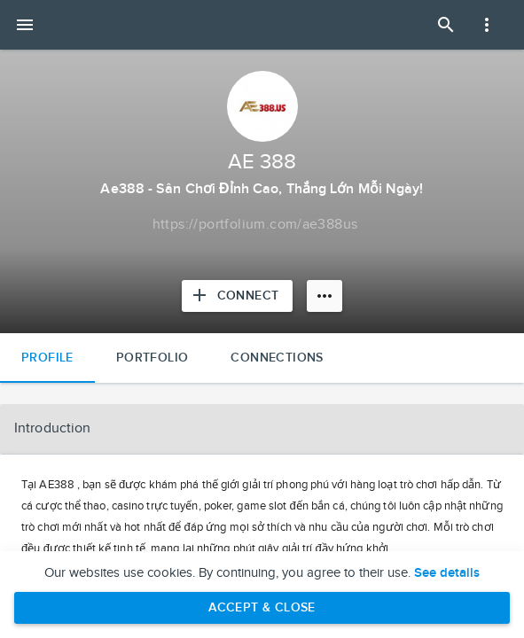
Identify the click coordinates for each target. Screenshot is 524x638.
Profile (47, 357)
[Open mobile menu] (25, 25)
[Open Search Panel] (446, 25)
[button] (262, 429)
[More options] (324, 296)
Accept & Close (262, 607)
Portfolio (152, 357)
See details (447, 573)
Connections (277, 357)
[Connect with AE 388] (237, 296)
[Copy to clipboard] (255, 225)
